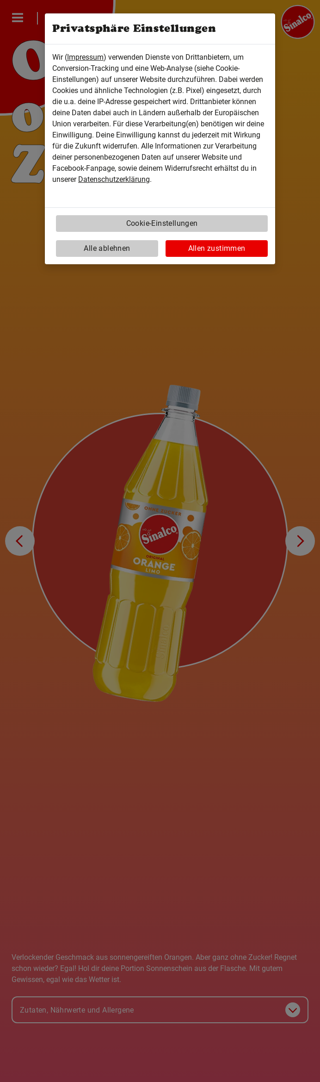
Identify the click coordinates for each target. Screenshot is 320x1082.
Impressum (85, 57)
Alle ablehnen (107, 248)
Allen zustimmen (217, 248)
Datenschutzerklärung (114, 179)
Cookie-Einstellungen (162, 223)
